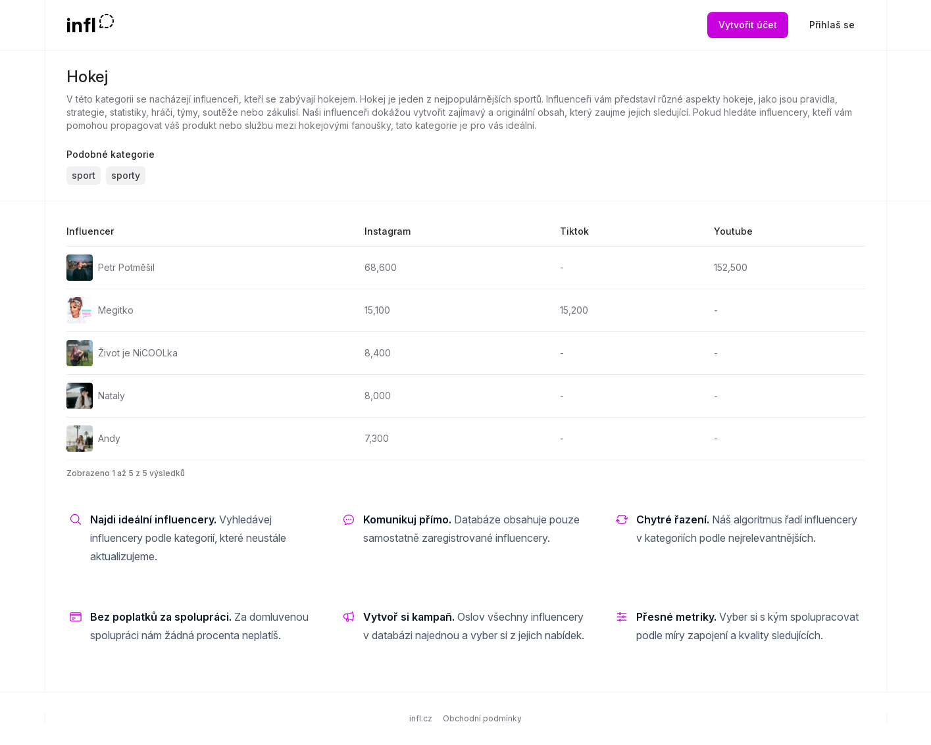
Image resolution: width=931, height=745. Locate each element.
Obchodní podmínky (482, 718)
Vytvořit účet (747, 24)
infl (81, 25)
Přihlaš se (832, 24)
